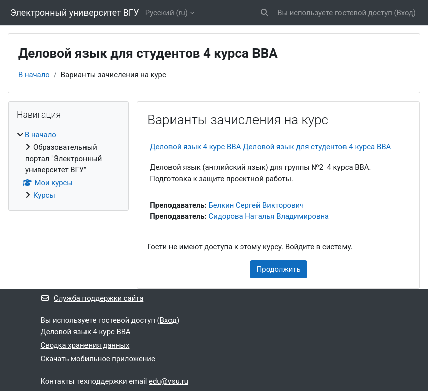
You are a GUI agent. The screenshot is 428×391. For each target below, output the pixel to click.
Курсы (44, 195)
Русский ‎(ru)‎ (166, 12)
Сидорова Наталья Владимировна (269, 216)
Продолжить (278, 269)
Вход (404, 12)
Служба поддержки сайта (92, 298)
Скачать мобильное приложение (98, 358)
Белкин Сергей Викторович (256, 205)
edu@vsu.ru (168, 381)
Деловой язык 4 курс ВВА (86, 331)
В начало (34, 75)
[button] (264, 12)
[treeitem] (68, 165)
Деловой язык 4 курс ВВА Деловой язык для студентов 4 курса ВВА (270, 146)
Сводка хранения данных (85, 345)
